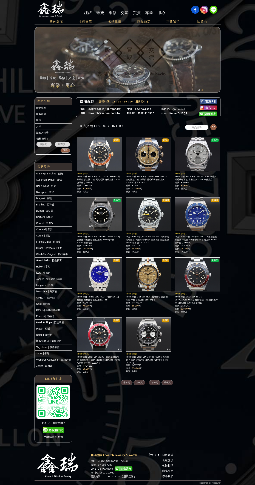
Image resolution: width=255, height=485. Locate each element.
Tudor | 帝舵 (42, 353)
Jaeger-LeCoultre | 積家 (49, 279)
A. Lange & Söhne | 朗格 (49, 173)
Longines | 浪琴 (44, 285)
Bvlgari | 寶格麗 (44, 210)
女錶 (38, 126)
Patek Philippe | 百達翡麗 (50, 322)
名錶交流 (85, 21)
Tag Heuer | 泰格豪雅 (48, 347)
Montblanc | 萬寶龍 (46, 291)
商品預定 (144, 21)
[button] (199, 90)
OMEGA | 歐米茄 (45, 297)
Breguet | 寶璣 (44, 198)
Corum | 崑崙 (43, 235)
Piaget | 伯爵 (43, 328)
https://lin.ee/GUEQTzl (175, 113)
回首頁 (202, 21)
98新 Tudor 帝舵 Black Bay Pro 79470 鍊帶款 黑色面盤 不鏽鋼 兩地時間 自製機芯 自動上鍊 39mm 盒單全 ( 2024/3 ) (147, 239)
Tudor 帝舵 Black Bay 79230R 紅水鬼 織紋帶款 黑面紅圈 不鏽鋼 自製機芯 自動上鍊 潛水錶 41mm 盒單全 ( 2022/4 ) (98, 360)
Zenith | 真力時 (44, 365)
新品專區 (41, 107)
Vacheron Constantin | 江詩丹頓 (53, 359)
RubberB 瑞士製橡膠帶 (48, 341)
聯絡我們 (173, 21)
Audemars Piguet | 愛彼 (49, 179)
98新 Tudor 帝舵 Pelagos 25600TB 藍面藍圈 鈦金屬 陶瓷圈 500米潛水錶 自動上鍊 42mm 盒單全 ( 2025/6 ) (196, 239)
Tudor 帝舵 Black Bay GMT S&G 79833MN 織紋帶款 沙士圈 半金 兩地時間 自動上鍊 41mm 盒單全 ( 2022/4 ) (98, 179)
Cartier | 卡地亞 (44, 217)
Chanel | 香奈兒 (44, 223)
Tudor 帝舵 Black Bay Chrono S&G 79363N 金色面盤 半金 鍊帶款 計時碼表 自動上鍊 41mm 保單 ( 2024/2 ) (146, 179)
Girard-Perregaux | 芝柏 (49, 248)
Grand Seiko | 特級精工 (49, 260)
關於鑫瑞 (56, 21)
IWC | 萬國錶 (43, 272)
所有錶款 (41, 114)
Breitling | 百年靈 (45, 204)
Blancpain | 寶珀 (45, 192)
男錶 (38, 120)
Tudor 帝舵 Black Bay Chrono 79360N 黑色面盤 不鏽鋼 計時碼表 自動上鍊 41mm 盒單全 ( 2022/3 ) (147, 360)
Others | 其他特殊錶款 (48, 310)
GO (213, 127)
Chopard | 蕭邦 (44, 229)
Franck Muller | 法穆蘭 (48, 241)
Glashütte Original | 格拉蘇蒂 (52, 254)
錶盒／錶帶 (42, 132)
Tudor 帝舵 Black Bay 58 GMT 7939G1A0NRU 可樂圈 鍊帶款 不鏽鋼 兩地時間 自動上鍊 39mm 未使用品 (196, 300)
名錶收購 (114, 21)
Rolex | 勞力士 (44, 334)
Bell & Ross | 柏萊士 (47, 186)
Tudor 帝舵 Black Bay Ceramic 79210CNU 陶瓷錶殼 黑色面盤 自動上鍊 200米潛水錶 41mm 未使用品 (98, 239)
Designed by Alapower (209, 483)
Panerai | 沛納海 (45, 316)
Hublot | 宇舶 (43, 266)
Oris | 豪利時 (43, 303)
